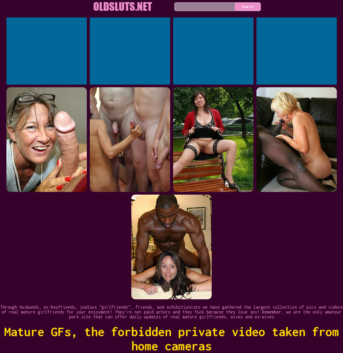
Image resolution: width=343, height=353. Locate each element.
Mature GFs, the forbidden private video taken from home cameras (171, 339)
